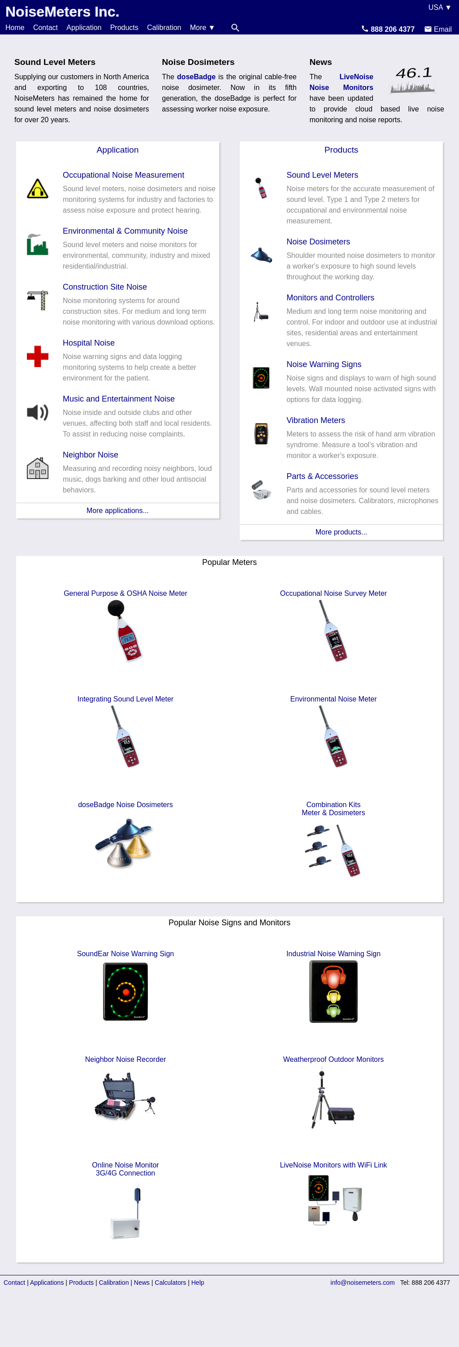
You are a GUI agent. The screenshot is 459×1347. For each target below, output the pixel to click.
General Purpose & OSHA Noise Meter (125, 627)
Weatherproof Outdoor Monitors (333, 1093)
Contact (45, 27)
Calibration (164, 27)
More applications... (118, 510)
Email (438, 29)
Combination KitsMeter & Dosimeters (333, 842)
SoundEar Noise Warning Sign (125, 987)
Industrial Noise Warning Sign (333, 987)
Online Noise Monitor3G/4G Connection (125, 1202)
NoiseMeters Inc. (62, 12)
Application (83, 27)
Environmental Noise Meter (333, 732)
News (142, 1282)
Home (15, 27)
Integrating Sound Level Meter (125, 732)
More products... (342, 532)
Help (197, 1282)
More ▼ (203, 27)
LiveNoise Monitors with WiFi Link (333, 1198)
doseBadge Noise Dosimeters (125, 838)
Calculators (170, 1282)
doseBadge (196, 77)
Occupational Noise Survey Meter (333, 627)
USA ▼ (440, 7)
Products (124, 27)
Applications (47, 1282)
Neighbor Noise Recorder (125, 1093)
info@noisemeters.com (362, 1282)
